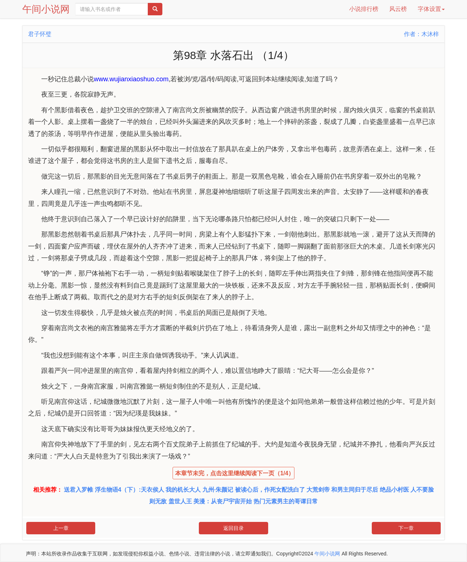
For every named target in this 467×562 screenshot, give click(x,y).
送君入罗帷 (78, 490)
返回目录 (233, 528)
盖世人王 (180, 501)
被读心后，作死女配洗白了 (270, 490)
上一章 (61, 528)
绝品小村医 (394, 490)
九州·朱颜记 (217, 490)
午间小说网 (46, 9)
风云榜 (398, 9)
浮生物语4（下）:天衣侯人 (129, 490)
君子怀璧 (39, 34)
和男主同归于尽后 (354, 490)
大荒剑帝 (318, 490)
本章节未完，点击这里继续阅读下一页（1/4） (234, 473)
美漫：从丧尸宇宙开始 (222, 501)
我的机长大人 (183, 490)
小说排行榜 (363, 9)
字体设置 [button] (431, 9)
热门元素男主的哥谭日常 (286, 501)
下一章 (406, 528)
